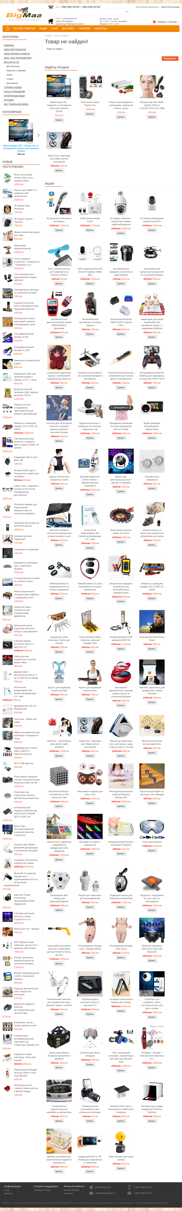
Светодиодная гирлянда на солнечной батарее (26, 291)
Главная (48, 36)
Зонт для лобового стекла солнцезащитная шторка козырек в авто (59, 533)
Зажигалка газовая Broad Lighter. (27, 362)
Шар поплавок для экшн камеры (121, 1158)
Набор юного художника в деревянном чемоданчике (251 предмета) (59, 846)
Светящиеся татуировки (26, 549)
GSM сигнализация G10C (90, 220)
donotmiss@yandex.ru (105, 1193)
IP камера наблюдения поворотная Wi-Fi (152, 220)
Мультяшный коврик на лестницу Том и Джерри (152, 793)
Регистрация (173, 7)
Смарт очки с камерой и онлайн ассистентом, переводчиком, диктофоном (26, 490)
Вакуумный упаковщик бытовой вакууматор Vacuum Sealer (121, 426)
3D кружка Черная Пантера (23, 220)
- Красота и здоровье (16, 70)
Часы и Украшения (14, 91)
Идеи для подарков (15, 49)
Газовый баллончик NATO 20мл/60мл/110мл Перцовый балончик (26, 306)
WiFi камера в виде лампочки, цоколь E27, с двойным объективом (26, 945)
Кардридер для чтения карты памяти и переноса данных (25, 751)
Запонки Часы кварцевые (152, 478)
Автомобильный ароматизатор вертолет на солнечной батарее (152, 272)
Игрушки (9, 100)
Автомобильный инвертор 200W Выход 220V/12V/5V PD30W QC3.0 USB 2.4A (25, 812)
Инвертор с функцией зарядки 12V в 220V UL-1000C (26, 426)
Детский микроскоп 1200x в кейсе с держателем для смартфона (90, 481)
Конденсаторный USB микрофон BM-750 (121, 638)
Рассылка (68, 1193)
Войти (164, 7)
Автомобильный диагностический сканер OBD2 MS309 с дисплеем (59, 324)
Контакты (8, 1193)
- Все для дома (13, 66)
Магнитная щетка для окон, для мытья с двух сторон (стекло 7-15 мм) (121, 744)
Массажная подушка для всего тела (90, 793)
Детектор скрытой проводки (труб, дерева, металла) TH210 (26, 392)
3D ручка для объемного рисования (59, 220)
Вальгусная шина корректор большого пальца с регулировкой (25, 628)
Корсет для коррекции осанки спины (90, 689)
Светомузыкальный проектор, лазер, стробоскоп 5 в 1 (24, 916)
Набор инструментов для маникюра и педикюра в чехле (27, 735)
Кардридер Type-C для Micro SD (25, 458)
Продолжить (170, 58)
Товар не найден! (61, 36)
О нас (7, 1190)
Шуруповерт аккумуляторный (22, 247)
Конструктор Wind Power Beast (151, 638)
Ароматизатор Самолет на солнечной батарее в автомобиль (90, 375)
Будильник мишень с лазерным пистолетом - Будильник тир (90, 426)
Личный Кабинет (71, 1190)
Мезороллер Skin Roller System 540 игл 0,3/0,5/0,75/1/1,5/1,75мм (151, 105)
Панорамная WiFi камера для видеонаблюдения (59, 898)
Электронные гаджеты (17, 54)
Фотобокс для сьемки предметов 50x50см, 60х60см (152, 1109)
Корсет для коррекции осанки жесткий (59, 689)
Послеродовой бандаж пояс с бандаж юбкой (90, 947)
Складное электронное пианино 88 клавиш (25, 861)
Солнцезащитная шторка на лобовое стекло (27, 579)
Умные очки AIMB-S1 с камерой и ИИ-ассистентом (25, 193)
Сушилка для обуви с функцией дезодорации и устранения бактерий (26, 847)
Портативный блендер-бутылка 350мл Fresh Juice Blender (25, 1072)
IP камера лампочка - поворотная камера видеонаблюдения (121, 221)
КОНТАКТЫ (101, 28)
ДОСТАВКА (68, 28)
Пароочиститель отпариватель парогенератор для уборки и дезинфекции (25, 409)
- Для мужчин (12, 83)
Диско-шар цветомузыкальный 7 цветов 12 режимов (121, 479)
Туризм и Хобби (13, 87)
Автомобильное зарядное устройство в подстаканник (121, 272)
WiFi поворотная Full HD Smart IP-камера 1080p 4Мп (90, 272)
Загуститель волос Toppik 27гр (90, 103)
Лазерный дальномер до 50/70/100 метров (26, 524)
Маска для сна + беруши (26, 929)
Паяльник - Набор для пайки (25, 720)
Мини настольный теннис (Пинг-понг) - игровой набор (24, 177)
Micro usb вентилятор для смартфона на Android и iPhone (59, 272)
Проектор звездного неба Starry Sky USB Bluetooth (152, 948)
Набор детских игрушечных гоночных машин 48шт (25, 659)
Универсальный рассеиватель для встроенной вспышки (90, 1109)
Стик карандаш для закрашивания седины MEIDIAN (25, 277)
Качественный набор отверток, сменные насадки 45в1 (90, 640)
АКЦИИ (43, 28)
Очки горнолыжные (152, 842)
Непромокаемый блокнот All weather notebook (121, 843)
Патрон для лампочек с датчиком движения (90, 897)
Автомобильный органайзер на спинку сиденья (90, 322)
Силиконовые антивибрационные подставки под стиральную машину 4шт (26, 1040)
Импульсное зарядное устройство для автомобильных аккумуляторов (121, 588)
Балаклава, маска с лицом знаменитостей (25, 1024)
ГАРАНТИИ (84, 28)
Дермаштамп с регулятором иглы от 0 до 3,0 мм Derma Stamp (26, 675)
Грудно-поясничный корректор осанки (59, 478)
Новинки (9, 45)
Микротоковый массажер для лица (27, 233)
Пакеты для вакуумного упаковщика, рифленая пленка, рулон (121, 105)
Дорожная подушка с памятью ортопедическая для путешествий (24, 1008)
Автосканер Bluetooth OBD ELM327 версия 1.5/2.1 (121, 322)
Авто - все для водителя (17, 58)
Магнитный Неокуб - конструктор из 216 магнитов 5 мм (59, 794)
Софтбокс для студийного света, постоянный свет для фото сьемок (152, 1004)
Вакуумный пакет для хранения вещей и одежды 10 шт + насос (25, 376)
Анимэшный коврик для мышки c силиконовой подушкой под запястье (59, 375)
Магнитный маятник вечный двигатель (152, 742)
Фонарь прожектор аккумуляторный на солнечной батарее (24, 960)
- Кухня (9, 75)
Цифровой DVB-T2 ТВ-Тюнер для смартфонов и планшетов (90, 1159)
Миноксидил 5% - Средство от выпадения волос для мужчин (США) (21, 148)
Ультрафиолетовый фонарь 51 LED (24, 348)
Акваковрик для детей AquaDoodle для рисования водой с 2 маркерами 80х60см (152, 324)
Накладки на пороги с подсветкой (90, 843)
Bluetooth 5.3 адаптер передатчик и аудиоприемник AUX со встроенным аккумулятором (21, 879)
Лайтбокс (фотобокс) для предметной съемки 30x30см (152, 690)
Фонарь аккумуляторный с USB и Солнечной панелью (26, 976)
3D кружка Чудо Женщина (22, 207)
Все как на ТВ (11, 62)
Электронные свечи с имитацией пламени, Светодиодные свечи (25, 321)
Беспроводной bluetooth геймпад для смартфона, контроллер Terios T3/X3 (152, 375)
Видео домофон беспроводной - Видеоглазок (152, 426)
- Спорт (9, 79)
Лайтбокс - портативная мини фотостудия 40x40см (59, 744)
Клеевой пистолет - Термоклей (24, 537)
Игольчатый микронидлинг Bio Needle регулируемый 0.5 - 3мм (25, 692)
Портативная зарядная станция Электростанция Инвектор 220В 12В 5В (27, 779)
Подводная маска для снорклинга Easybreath (121, 897)
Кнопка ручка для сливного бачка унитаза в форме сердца (26, 1088)
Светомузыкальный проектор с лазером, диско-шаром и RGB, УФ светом (26, 443)
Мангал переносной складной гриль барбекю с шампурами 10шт (26, 594)
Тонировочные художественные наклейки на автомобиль (59, 1109)
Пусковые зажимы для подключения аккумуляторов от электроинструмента (25, 509)
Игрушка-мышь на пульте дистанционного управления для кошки (152, 533)
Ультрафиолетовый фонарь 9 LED (24, 335)
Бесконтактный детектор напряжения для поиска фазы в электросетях (121, 375)
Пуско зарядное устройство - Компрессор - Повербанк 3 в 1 (27, 261)
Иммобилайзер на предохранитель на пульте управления (59, 586)
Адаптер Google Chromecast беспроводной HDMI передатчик (24, 899)
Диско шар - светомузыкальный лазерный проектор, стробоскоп (24, 830)
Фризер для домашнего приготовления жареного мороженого (59, 1159)
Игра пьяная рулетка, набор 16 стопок (121, 531)
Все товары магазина (16, 104)
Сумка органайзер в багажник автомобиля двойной (59, 1055)
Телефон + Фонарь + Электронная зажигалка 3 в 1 (152, 1055)
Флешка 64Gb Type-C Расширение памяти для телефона (26, 473)
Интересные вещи (14, 96)
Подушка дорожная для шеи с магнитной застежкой (26, 991)
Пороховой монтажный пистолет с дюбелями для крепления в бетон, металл (59, 950)
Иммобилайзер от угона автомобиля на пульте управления (90, 586)
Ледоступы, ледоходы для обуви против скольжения (59, 158)
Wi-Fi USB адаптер (23, 763)
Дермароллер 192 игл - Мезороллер (25, 707)
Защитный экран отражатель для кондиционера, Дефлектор (22, 611)
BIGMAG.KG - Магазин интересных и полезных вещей (26, 1203)
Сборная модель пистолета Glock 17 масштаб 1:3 (24, 644)
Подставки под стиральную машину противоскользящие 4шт (26, 795)
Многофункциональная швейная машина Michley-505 (121, 794)
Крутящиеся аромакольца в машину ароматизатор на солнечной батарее (121, 692)
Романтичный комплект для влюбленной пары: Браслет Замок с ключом (59, 1002)
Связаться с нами (42, 1190)
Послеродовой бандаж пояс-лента (121, 947)
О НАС (54, 28)
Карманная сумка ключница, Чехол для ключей (25, 1057)
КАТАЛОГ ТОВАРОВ (24, 28)
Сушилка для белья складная (90, 1054)
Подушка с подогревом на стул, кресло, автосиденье (152, 898)
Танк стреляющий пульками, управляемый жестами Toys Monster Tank (121, 1057)
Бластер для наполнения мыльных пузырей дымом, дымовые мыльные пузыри (59, 427)
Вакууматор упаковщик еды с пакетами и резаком (25, 565)
